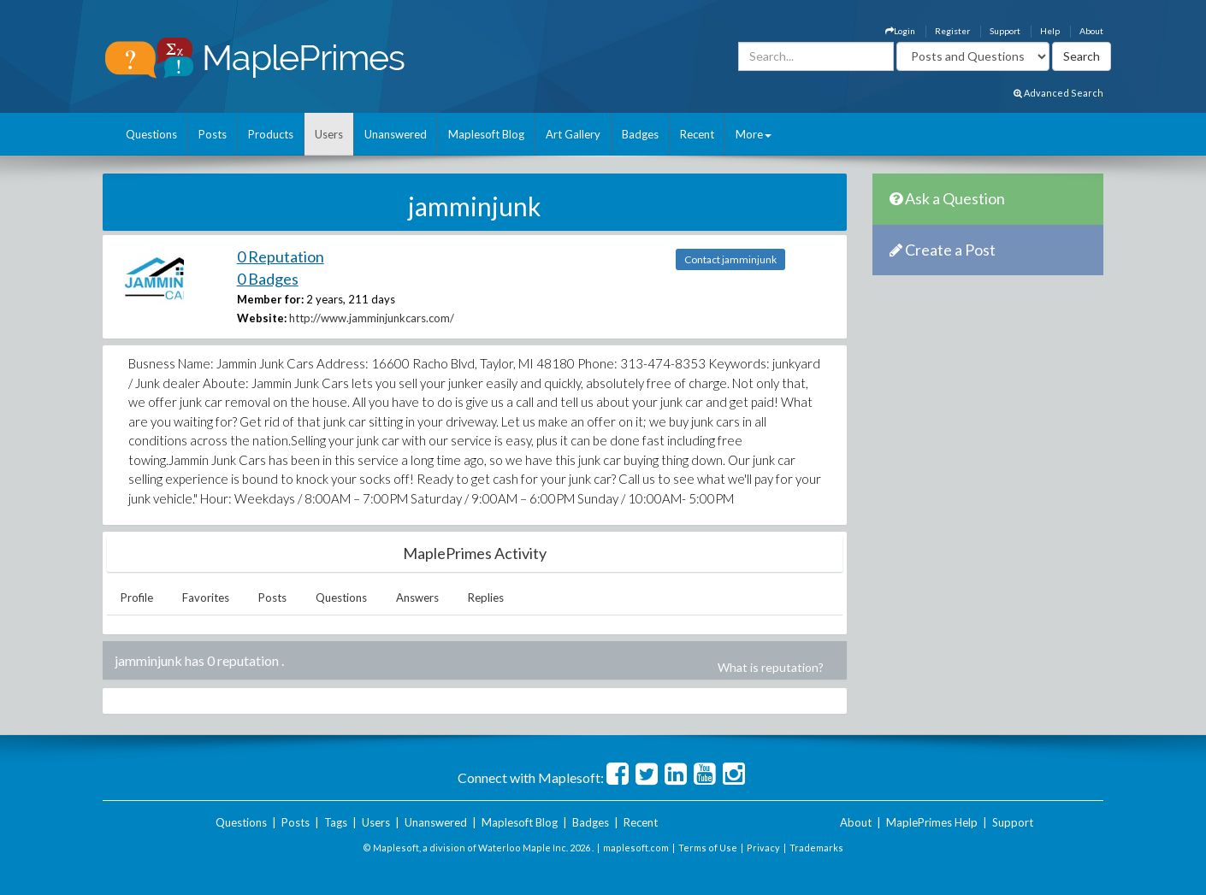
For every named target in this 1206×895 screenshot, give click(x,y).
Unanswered (395, 134)
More (753, 134)
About (1091, 31)
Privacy (763, 847)
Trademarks (816, 847)
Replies (486, 597)
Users (329, 134)
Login (900, 31)
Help (1050, 31)
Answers (417, 597)
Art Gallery (573, 134)
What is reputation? (771, 667)
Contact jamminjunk (730, 259)
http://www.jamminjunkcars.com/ (371, 318)
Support (1005, 31)
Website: (262, 318)
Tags (335, 822)
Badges (640, 134)
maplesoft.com (636, 847)
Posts (212, 134)
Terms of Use (707, 847)
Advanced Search (1058, 92)
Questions (151, 134)
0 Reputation (280, 256)
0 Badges (268, 278)
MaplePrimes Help (932, 822)
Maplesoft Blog (486, 134)
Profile (137, 597)
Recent (697, 134)
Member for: (270, 299)
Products (270, 134)
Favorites (205, 597)
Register (952, 31)
